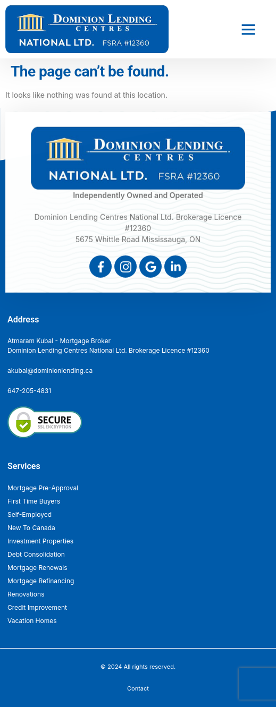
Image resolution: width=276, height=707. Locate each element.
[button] (248, 29)
